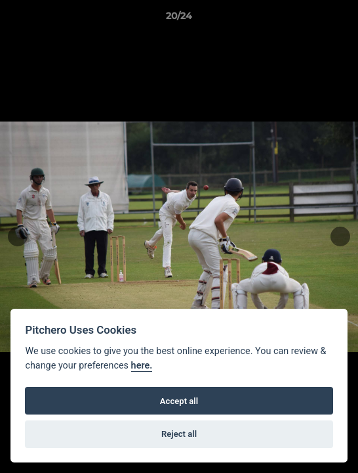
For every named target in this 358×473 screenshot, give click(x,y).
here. (142, 365)
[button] (342, 19)
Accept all (179, 401)
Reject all (179, 434)
